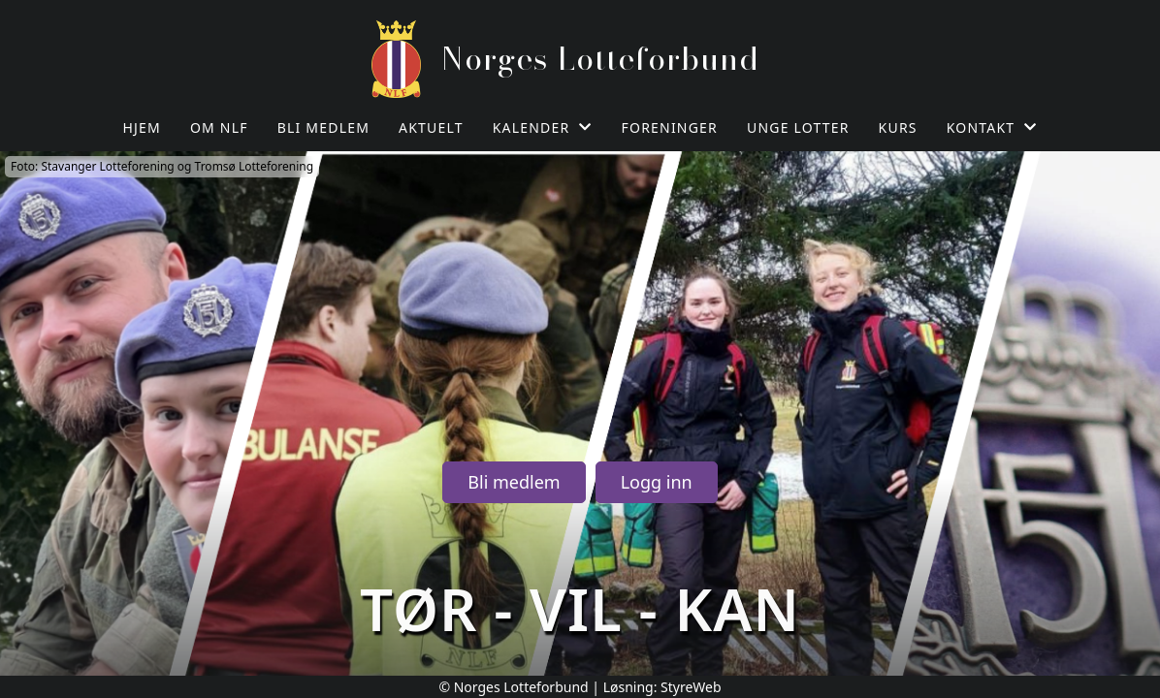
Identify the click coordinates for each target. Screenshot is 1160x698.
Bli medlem (323, 127)
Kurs (898, 127)
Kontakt (992, 127)
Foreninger (670, 127)
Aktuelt (431, 127)
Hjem (142, 127)
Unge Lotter (798, 127)
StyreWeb (691, 687)
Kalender (543, 127)
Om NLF (219, 127)
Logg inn (657, 481)
